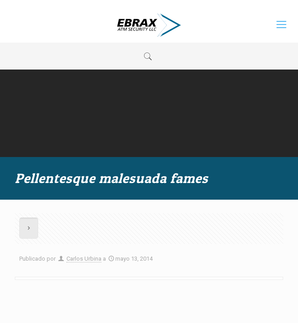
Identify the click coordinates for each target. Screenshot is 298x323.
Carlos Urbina (83, 258)
